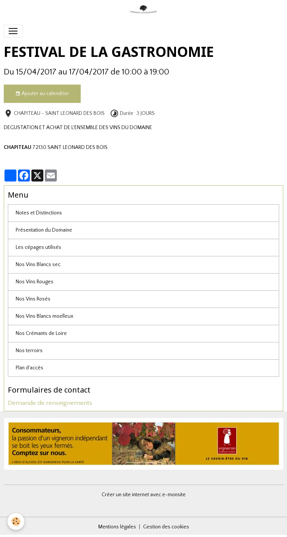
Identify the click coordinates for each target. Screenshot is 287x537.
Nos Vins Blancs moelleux (44, 316)
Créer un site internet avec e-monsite (144, 495)
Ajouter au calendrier (42, 94)
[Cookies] (15, 521)
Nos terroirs (29, 351)
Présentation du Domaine (44, 230)
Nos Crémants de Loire (41, 333)
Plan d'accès (29, 368)
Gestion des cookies (166, 527)
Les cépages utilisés (38, 247)
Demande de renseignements (50, 403)
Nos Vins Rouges (34, 282)
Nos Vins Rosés (33, 299)
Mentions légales (117, 527)
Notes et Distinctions (39, 213)
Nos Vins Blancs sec (38, 265)
